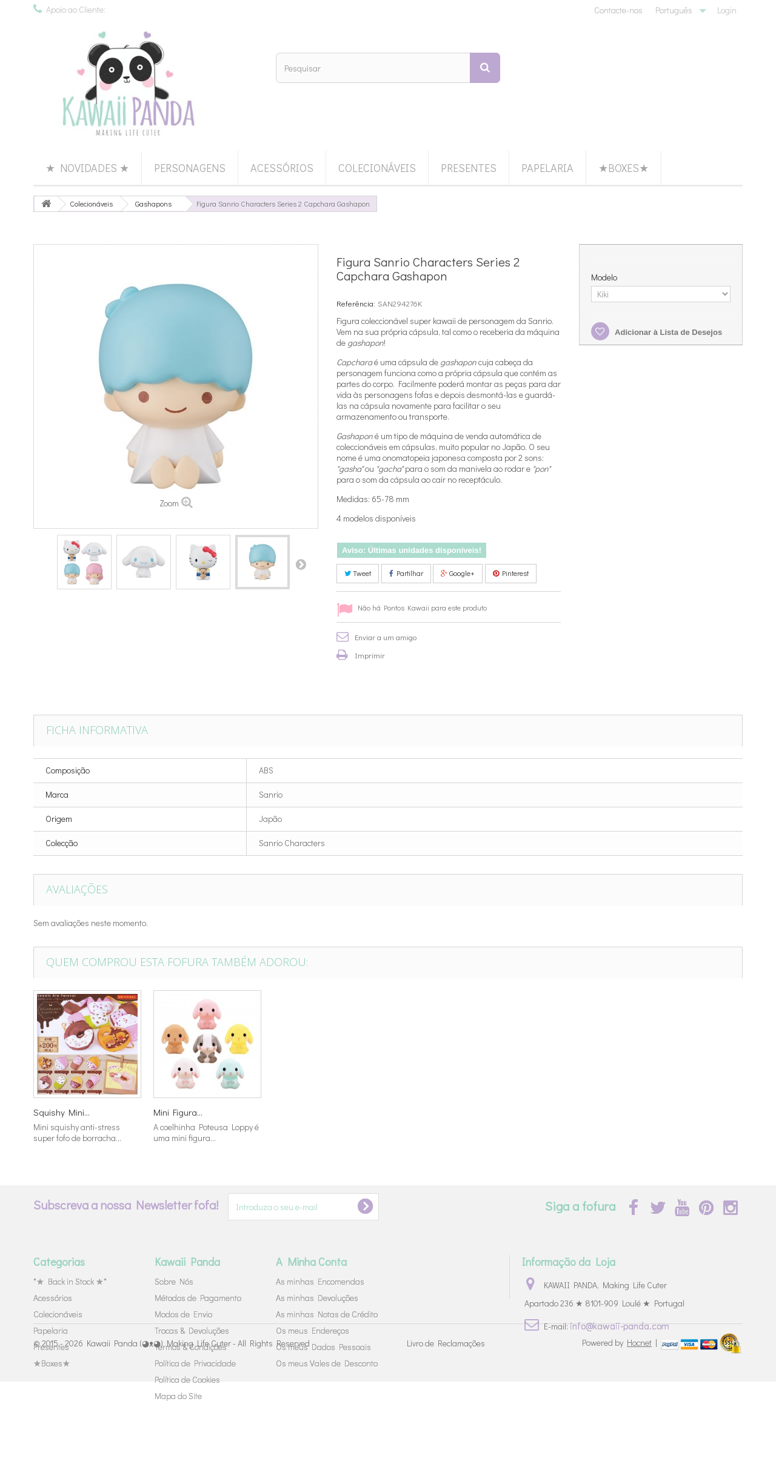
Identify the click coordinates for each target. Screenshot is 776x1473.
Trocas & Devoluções (192, 1330)
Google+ (458, 573)
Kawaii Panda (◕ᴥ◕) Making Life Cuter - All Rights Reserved (198, 1434)
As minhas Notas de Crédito (327, 1314)
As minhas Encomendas (320, 1281)
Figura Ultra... (58, 1112)
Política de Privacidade (195, 1363)
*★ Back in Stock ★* (70, 1281)
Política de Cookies (187, 1379)
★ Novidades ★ (87, 168)
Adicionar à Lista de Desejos (667, 332)
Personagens (190, 168)
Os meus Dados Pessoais (323, 1346)
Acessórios (281, 168)
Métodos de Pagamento (198, 1297)
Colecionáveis (377, 168)
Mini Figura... (658, 1112)
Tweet (357, 573)
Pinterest (511, 573)
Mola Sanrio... (419, 1112)
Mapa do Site (178, 1396)
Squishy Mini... (541, 1112)
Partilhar (406, 573)
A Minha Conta (311, 1261)
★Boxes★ (623, 168)
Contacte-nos (618, 10)
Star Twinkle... (179, 1112)
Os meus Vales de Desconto (327, 1363)
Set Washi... (295, 1112)
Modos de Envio (183, 1314)
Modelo (605, 277)
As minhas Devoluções (317, 1297)
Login (727, 10)
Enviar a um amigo (385, 637)
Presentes (469, 168)
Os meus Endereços (312, 1330)
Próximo (301, 564)
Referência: (355, 303)
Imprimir (370, 655)
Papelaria (547, 168)
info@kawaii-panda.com (619, 1325)
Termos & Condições (191, 1346)
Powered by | (620, 1433)
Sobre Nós (174, 1281)
